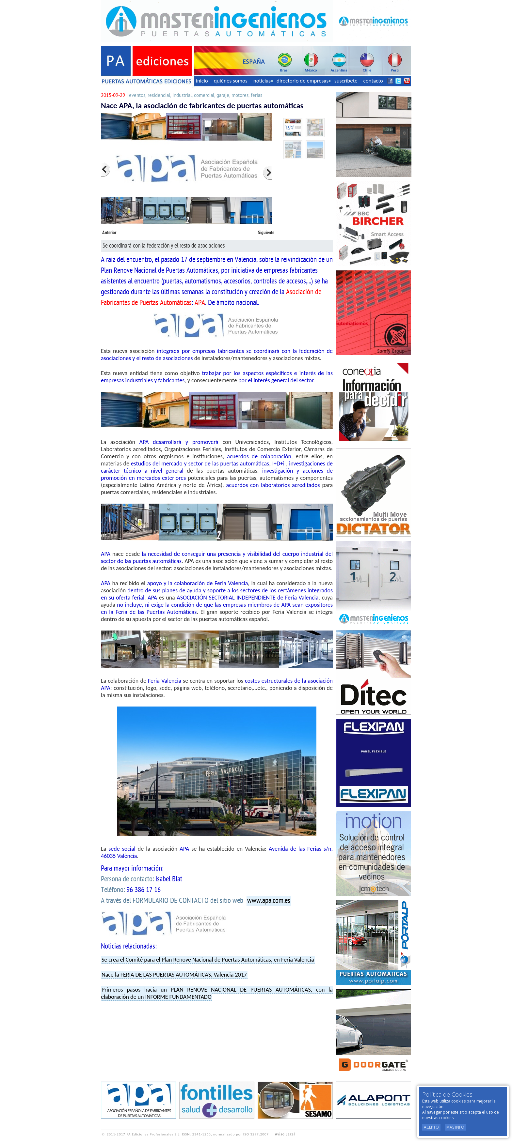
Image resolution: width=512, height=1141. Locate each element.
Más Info (455, 1127)
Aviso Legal (285, 1134)
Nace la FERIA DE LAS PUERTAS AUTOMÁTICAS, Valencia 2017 (174, 974)
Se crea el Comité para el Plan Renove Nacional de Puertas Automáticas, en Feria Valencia (208, 959)
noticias (263, 80)
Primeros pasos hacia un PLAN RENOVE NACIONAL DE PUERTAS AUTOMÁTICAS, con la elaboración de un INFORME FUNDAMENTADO (217, 993)
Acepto (431, 1127)
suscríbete (346, 80)
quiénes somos (231, 80)
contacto (373, 80)
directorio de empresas (303, 80)
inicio (202, 80)
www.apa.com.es (268, 901)
